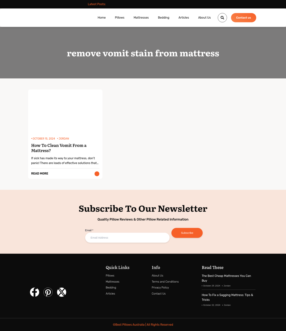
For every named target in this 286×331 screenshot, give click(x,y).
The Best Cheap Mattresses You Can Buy (226, 278)
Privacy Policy (160, 287)
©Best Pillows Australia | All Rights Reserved (143, 324)
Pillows (120, 17)
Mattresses (141, 17)
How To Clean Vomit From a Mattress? (59, 148)
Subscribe (187, 232)
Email (89, 230)
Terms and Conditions (165, 281)
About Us (204, 17)
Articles (184, 17)
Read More (39, 173)
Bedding (163, 17)
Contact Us (159, 293)
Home (102, 17)
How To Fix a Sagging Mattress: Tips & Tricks (227, 297)
